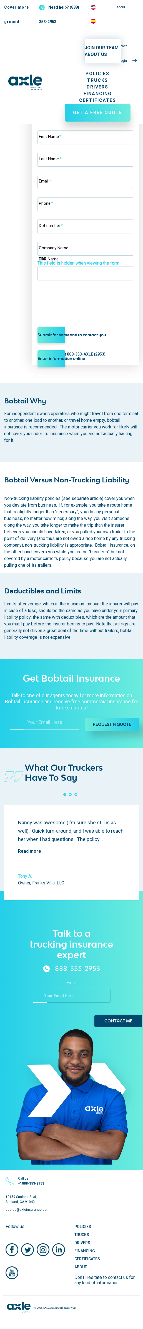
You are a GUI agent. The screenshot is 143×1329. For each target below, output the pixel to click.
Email (45, 181)
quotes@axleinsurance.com (27, 1210)
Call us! (31, 1181)
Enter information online (51, 358)
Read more (29, 851)
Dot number (51, 225)
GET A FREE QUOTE (97, 112)
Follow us (15, 1226)
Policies (97, 73)
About (120, 7)
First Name (50, 136)
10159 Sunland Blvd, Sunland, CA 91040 (21, 1199)
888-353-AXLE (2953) (86, 354)
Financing (98, 93)
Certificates (97, 100)
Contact (121, 46)
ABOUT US (96, 54)
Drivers (97, 87)
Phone (46, 203)
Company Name (53, 247)
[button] (64, 794)
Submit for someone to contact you (51, 334)
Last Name (50, 158)
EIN (42, 259)
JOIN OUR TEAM (102, 47)
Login (123, 61)
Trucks (97, 80)
